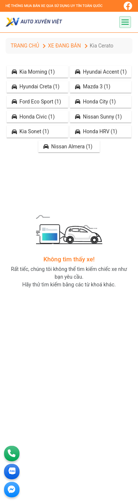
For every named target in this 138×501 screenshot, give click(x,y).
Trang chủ (25, 46)
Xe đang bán (64, 46)
